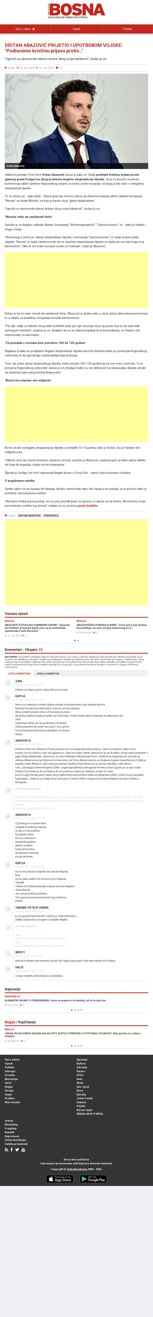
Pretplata (11, 1128)
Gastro (80, 1071)
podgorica (51, 515)
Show (79, 1082)
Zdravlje (81, 1067)
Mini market (12, 1102)
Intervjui (25, 38)
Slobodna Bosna (77, 1169)
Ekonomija (11, 1079)
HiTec (80, 1075)
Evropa (9, 1090)
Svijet (8, 1094)
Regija (9, 1086)
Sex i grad (82, 1086)
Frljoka (80, 1106)
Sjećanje (81, 1059)
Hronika (10, 1075)
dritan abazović (30, 515)
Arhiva (9, 1120)
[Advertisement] (76, 280)
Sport (8, 1082)
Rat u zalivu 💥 (25, 29)
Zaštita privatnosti (16, 1143)
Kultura (81, 1063)
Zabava (81, 1102)
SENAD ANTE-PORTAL (89, 1113)
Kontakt (9, 1132)
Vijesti (76, 29)
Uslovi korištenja (15, 1140)
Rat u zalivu (12, 1059)
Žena (79, 1090)
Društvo (10, 1098)
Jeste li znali (84, 1098)
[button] (144, 77)
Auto (79, 1079)
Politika (127, 29)
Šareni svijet (84, 1110)
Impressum (12, 1136)
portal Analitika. (87, 506)
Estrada (81, 1094)
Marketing (11, 1124)
